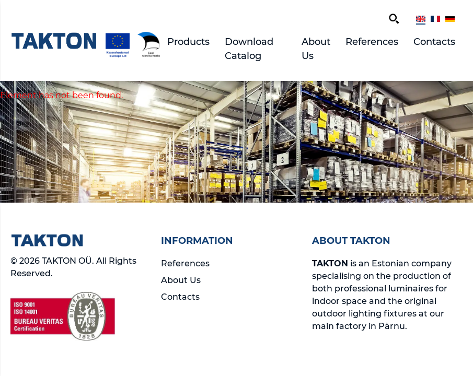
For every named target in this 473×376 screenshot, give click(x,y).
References (371, 42)
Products (188, 42)
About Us (316, 49)
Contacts (434, 42)
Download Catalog (249, 49)
